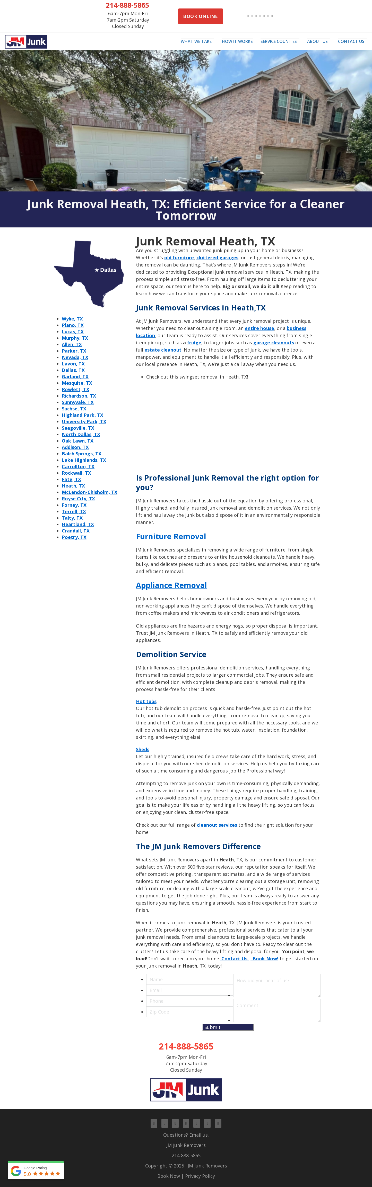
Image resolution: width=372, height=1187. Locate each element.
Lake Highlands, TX (84, 460)
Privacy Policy (200, 1176)
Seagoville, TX (78, 428)
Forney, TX (74, 505)
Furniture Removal (172, 536)
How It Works (237, 41)
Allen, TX (72, 344)
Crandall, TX (76, 531)
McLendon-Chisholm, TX (89, 492)
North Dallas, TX (81, 434)
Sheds (142, 749)
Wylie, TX (72, 319)
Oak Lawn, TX (77, 441)
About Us (317, 41)
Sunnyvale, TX (78, 402)
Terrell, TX (74, 511)
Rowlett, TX (75, 389)
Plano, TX (73, 325)
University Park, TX (84, 421)
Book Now (168, 1176)
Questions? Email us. (186, 1135)
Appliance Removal (171, 585)
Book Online (200, 16)
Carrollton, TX (78, 466)
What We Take (196, 41)
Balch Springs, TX (81, 453)
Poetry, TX (74, 537)
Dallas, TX (73, 370)
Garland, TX (75, 376)
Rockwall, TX (76, 473)
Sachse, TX (74, 409)
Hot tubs (146, 701)
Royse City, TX (78, 498)
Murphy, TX (75, 338)
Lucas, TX (73, 331)
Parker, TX (74, 351)
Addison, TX (75, 447)
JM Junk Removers (186, 1145)
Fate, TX (71, 479)
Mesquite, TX (77, 383)
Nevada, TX (75, 357)
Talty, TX (72, 518)
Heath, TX (73, 486)
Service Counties (279, 41)
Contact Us (351, 41)
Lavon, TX (73, 364)
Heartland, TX (78, 524)
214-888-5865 (127, 5)
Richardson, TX (79, 396)
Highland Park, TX (82, 415)
